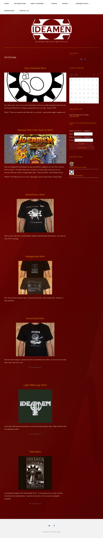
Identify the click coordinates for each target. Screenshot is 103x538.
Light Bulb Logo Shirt (35, 385)
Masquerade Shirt (35, 256)
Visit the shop (74, 116)
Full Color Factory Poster (78, 167)
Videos (54, 3)
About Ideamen (37, 3)
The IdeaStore (20, 3)
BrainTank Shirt (35, 318)
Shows (65, 3)
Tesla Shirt (35, 451)
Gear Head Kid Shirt (35, 68)
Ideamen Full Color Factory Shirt (35, 130)
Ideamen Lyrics (82, 3)
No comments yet (35, 367)
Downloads (9, 10)
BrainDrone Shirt (35, 194)
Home (6, 3)
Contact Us (24, 10)
